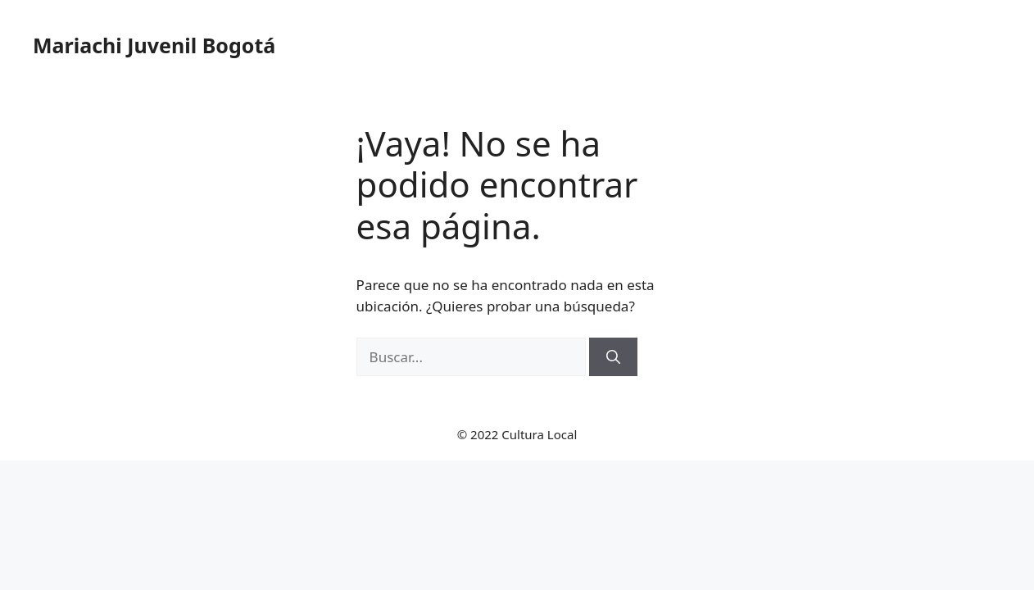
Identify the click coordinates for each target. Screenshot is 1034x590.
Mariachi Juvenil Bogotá (154, 45)
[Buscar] (613, 357)
